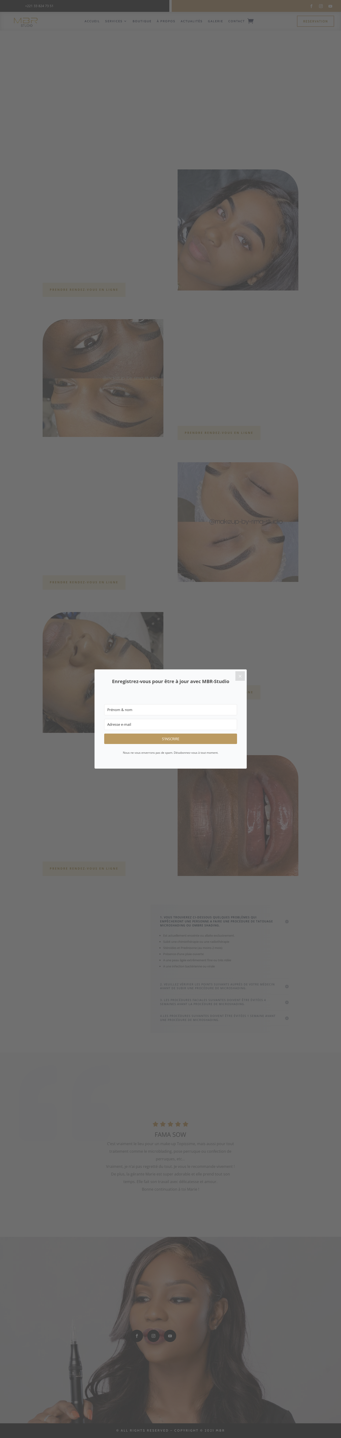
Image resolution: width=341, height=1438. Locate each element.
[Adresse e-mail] (170, 724)
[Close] (240, 676)
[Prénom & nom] (170, 709)
